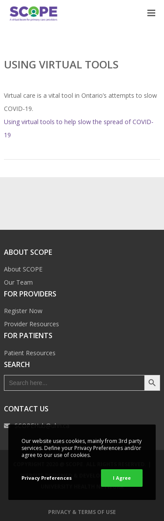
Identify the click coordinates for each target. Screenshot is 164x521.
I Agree (122, 478)
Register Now (23, 311)
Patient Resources (30, 353)
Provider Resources (31, 324)
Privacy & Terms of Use (82, 512)
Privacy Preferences (46, 478)
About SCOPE (23, 269)
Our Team (18, 282)
